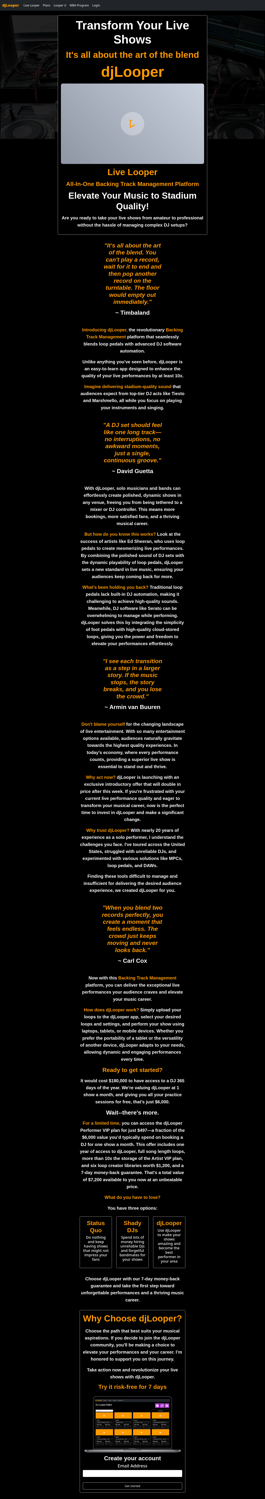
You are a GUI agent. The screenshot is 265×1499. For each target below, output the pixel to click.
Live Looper (32, 5)
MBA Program (79, 5)
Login (96, 5)
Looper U (60, 5)
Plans (46, 5)
